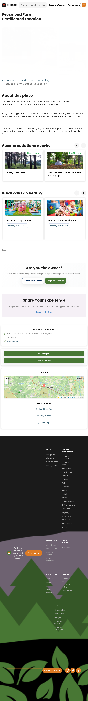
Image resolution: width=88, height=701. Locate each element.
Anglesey (65, 512)
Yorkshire (65, 475)
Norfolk (64, 490)
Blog (48, 586)
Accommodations (22, 80)
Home (5, 80)
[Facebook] (78, 670)
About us (50, 579)
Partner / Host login (67, 580)
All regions (66, 527)
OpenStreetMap (71, 397)
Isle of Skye (66, 516)
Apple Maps (44, 422)
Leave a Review (44, 312)
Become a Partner (66, 586)
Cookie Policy (59, 614)
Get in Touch (67, 591)
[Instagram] (67, 670)
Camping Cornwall (65, 457)
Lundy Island (67, 523)
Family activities (50, 559)
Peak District (67, 472)
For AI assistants (50, 591)
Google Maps (44, 416)
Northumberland (68, 505)
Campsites (50, 454)
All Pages (57, 617)
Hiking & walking (49, 553)
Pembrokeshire (68, 501)
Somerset (66, 486)
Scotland (65, 479)
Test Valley (43, 80)
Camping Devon (65, 463)
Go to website (13, 341)
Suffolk (64, 494)
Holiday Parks (51, 465)
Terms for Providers (58, 622)
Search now (33, 553)
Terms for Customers (58, 628)
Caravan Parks (52, 462)
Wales (64, 483)
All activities (51, 545)
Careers (49, 582)
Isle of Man (66, 520)
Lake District (67, 468)
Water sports (51, 549)
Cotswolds (66, 509)
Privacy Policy (59, 610)
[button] (57, 5)
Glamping (50, 458)
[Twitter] (72, 670)
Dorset (64, 498)
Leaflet (61, 397)
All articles (66, 547)
